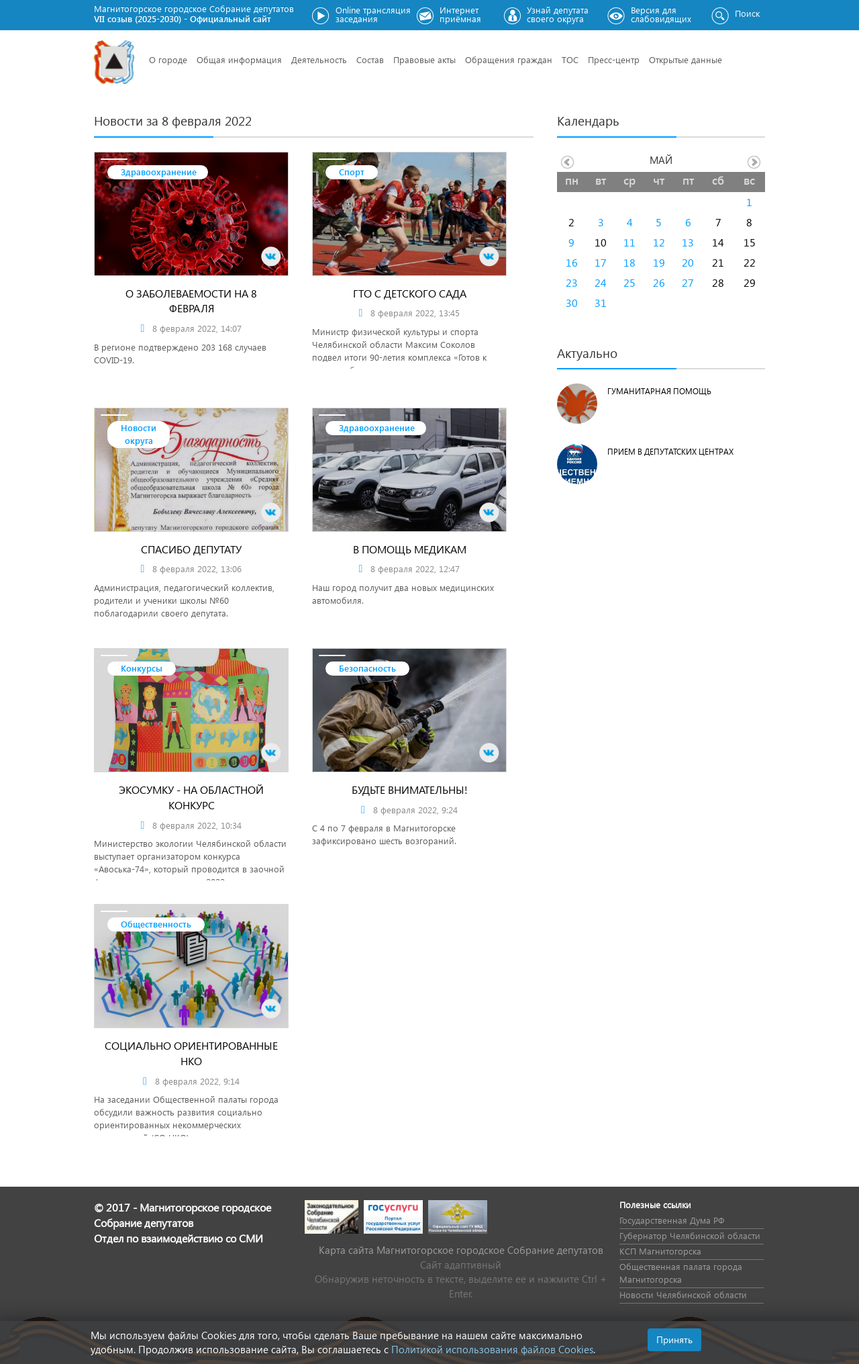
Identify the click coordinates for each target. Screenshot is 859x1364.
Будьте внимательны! (410, 789)
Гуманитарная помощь (659, 391)
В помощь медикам (409, 549)
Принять (674, 1339)
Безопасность (367, 668)
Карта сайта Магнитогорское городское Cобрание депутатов (461, 1250)
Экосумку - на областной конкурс (191, 797)
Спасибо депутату (191, 549)
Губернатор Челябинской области (689, 1235)
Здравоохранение (159, 171)
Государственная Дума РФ (671, 1220)
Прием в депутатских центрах (670, 452)
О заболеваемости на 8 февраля (191, 301)
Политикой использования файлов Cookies (492, 1349)
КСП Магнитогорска (660, 1251)
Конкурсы (141, 668)
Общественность (156, 923)
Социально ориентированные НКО (191, 1053)
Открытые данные (685, 59)
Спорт (351, 171)
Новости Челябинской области (683, 1294)
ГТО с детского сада (409, 293)
